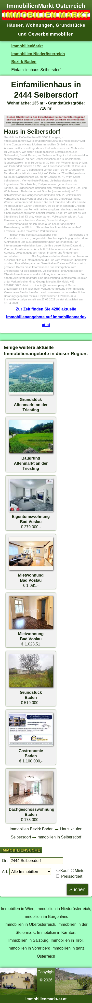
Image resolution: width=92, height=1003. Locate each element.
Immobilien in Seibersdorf (59, 837)
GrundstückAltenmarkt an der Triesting (31, 404)
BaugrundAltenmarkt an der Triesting (31, 463)
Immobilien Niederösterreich (38, 53)
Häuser (15, 25)
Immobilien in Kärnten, (57, 932)
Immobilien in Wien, (18, 908)
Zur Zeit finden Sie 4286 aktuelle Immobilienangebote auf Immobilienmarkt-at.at (46, 317)
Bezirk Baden (23, 61)
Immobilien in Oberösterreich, (30, 924)
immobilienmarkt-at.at (46, 999)
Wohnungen (39, 25)
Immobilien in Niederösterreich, (64, 908)
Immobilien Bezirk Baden (31, 829)
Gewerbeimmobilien (51, 34)
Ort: (5, 860)
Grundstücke (70, 25)
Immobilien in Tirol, (67, 940)
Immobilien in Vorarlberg (29, 948)
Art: (5, 871)
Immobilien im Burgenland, (46, 916)
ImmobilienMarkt (27, 46)
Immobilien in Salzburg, (29, 940)
